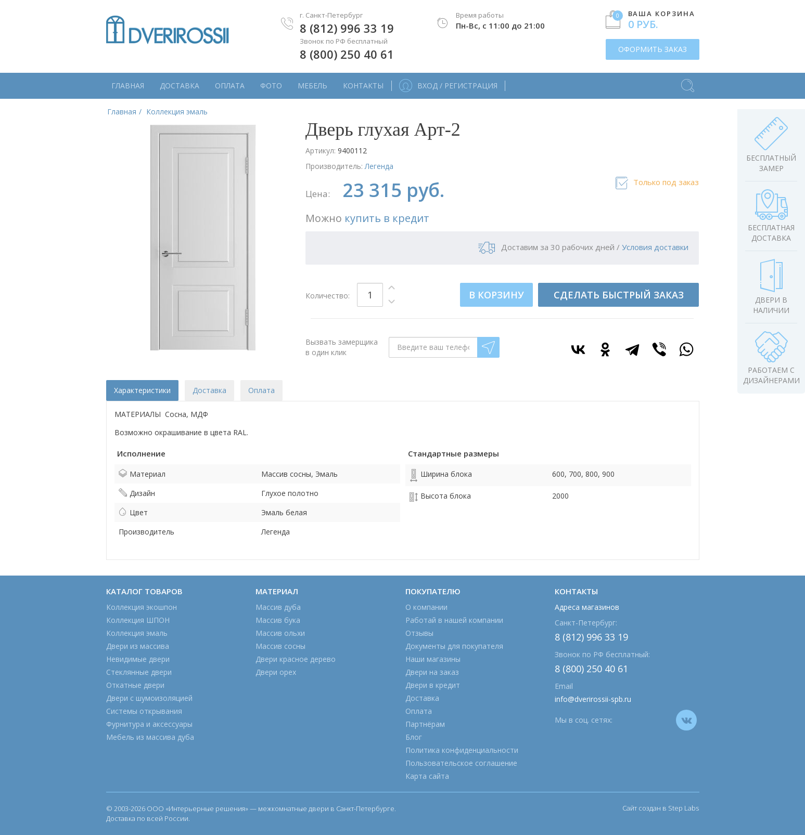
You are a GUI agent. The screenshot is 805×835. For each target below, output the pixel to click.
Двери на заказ (432, 672)
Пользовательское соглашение (461, 763)
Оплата (230, 85)
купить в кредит (386, 218)
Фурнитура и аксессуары (149, 724)
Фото (271, 85)
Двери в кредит (432, 685)
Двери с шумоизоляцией (149, 698)
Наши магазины (433, 659)
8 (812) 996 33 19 (347, 28)
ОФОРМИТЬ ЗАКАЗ (652, 49)
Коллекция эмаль (137, 633)
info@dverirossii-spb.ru (593, 699)
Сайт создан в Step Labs (660, 808)
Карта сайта (427, 776)
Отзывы (419, 633)
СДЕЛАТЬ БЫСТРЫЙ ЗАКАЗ (619, 295)
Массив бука (277, 620)
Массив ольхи (280, 633)
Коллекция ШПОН (138, 620)
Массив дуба (278, 607)
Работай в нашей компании (454, 620)
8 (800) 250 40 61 (347, 54)
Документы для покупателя (454, 646)
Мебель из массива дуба (150, 737)
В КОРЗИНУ (496, 295)
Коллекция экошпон (141, 607)
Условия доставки (655, 247)
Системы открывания (144, 711)
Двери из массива (137, 646)
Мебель (312, 85)
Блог (413, 737)
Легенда (379, 166)
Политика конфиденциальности (461, 750)
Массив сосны (280, 646)
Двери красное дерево (295, 659)
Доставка (179, 85)
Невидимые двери (138, 659)
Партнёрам (425, 724)
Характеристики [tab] (142, 390)
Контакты (363, 85)
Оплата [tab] (261, 390)
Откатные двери (135, 685)
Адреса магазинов (587, 607)
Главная (127, 85)
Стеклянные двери (139, 672)
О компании (426, 607)
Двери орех (275, 672)
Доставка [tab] (209, 390)
